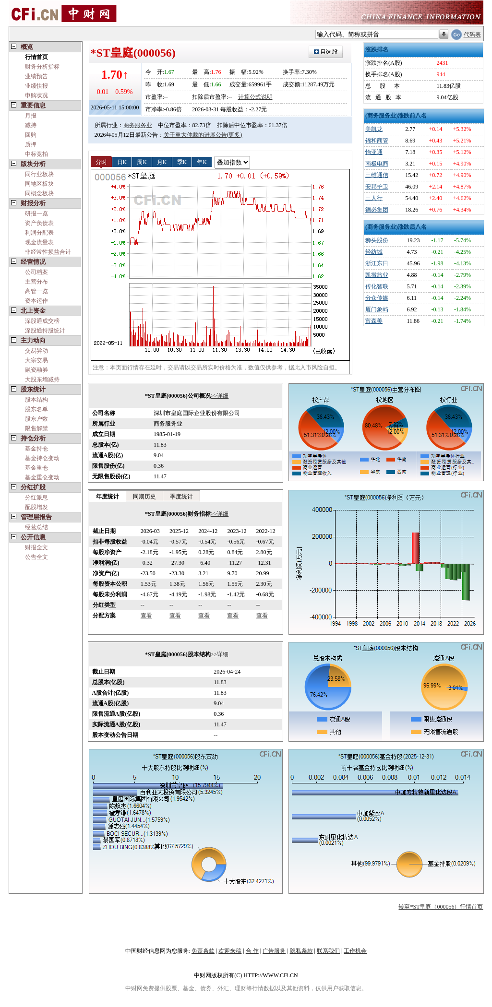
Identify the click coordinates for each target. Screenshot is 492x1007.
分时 (101, 161)
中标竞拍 (36, 154)
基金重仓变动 (42, 477)
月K (162, 161)
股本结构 (36, 399)
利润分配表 (39, 232)
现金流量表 (39, 242)
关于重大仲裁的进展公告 (195, 134)
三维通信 (376, 175)
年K (202, 161)
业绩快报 (36, 86)
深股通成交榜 (42, 321)
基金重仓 (36, 467)
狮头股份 (376, 240)
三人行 (374, 198)
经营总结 (36, 527)
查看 (146, 615)
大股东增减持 (42, 379)
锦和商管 (376, 140)
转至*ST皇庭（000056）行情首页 (440, 906)
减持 (30, 125)
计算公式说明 (255, 97)
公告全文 (36, 557)
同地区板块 (39, 183)
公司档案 (36, 272)
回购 (30, 134)
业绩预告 (36, 76)
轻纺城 (374, 252)
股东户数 (36, 418)
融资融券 (36, 370)
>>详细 (220, 395)
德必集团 (376, 209)
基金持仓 (36, 448)
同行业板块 (39, 174)
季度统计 (181, 496)
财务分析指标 (42, 66)
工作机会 (355, 951)
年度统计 (107, 496)
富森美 (374, 321)
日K (122, 161)
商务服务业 (137, 125)
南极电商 (376, 163)
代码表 (472, 34)
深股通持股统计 (45, 330)
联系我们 (328, 951)
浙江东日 (376, 263)
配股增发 (36, 507)
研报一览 (36, 213)
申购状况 (36, 95)
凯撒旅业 (376, 275)
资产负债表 (39, 223)
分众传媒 (376, 298)
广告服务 (274, 951)
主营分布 (36, 281)
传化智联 (376, 286)
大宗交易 (36, 360)
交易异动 (36, 350)
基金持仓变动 (42, 458)
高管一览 (36, 291)
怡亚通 (374, 152)
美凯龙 (374, 129)
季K (182, 161)
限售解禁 (36, 428)
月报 (30, 115)
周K (142, 161)
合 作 (252, 951)
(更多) (234, 134)
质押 (30, 144)
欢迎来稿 (229, 951)
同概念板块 (39, 193)
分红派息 (36, 497)
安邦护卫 (376, 186)
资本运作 (36, 300)
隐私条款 (301, 951)
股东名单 (36, 409)
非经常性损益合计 (48, 252)
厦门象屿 (376, 309)
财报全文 (36, 547)
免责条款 (203, 951)
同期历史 (144, 496)
